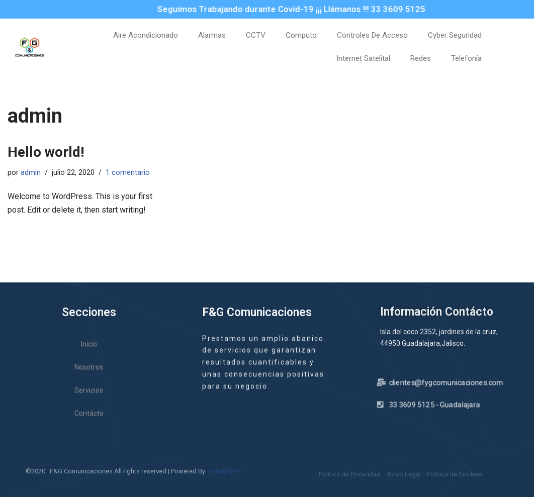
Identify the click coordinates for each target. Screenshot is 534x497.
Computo (301, 35)
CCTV (255, 35)
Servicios (88, 398)
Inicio (89, 352)
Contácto (89, 421)
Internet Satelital (363, 58)
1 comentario (128, 172)
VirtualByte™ (225, 471)
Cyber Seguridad (455, 35)
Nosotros (88, 375)
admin (31, 172)
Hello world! (46, 152)
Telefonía (466, 58)
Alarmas (212, 35)
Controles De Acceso (372, 35)
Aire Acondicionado (145, 35)
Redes (420, 58)
